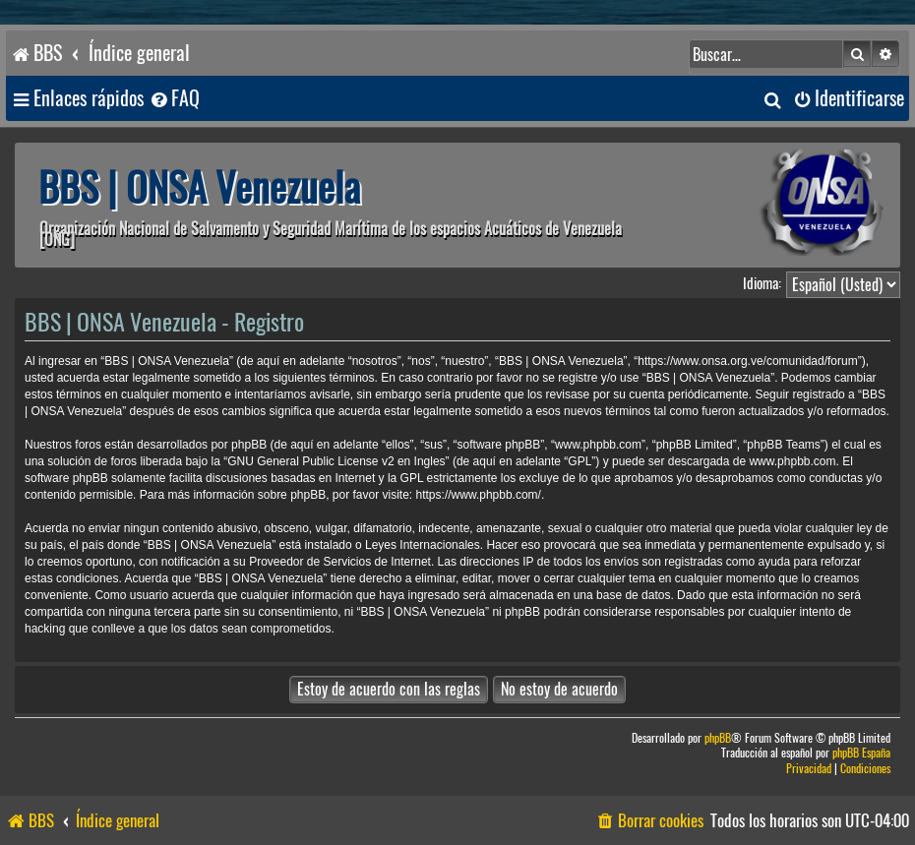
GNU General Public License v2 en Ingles (336, 461)
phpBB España (861, 753)
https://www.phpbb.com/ (478, 495)
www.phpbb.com (792, 461)
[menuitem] (174, 99)
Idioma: (762, 283)
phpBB (717, 738)
